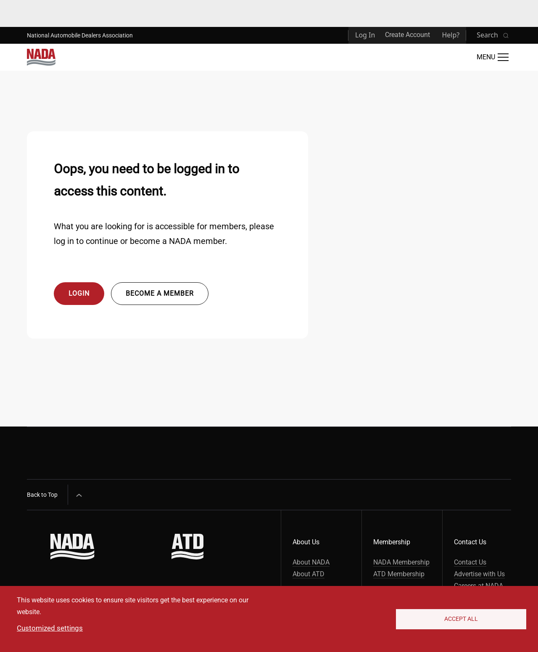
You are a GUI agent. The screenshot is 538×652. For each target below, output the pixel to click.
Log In (365, 35)
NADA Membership (401, 562)
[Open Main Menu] (492, 57)
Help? (450, 35)
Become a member (160, 293)
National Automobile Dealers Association (80, 35)
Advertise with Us (479, 574)
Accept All (461, 618)
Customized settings (50, 628)
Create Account (407, 35)
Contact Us (470, 562)
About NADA (311, 562)
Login (79, 293)
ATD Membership (399, 574)
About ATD (308, 574)
